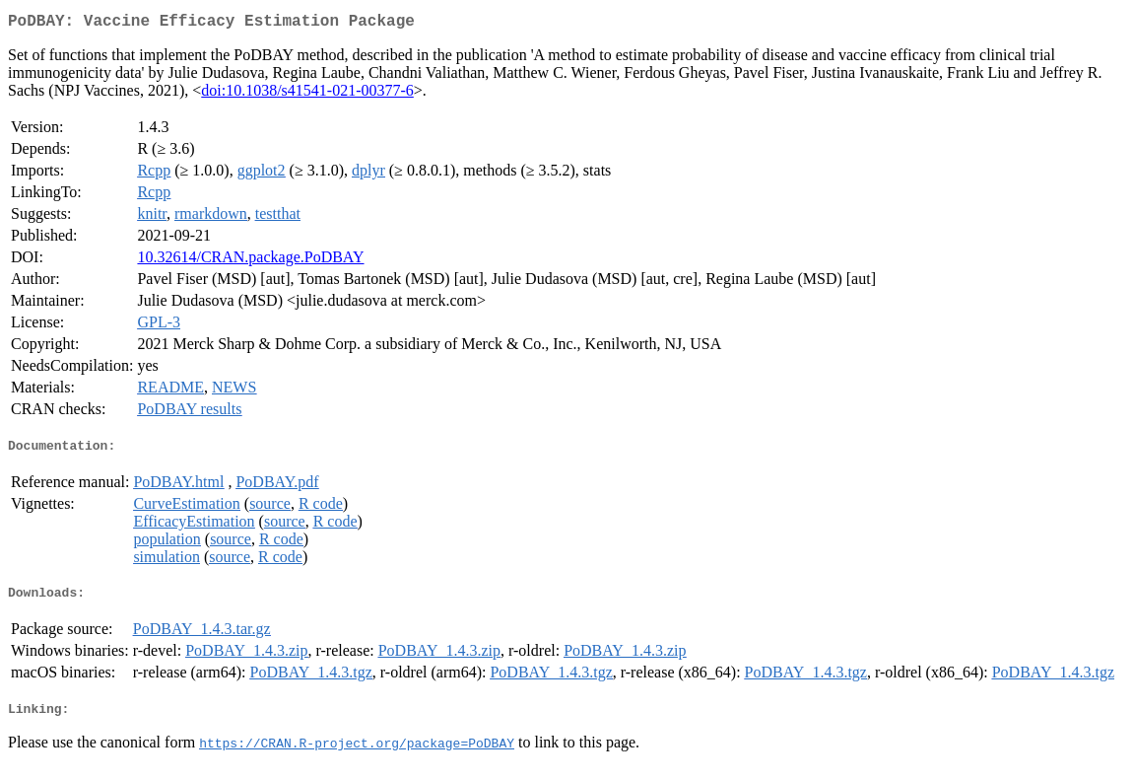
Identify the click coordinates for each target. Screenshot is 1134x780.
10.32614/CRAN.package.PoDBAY (250, 260)
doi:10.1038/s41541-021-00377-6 (307, 94)
